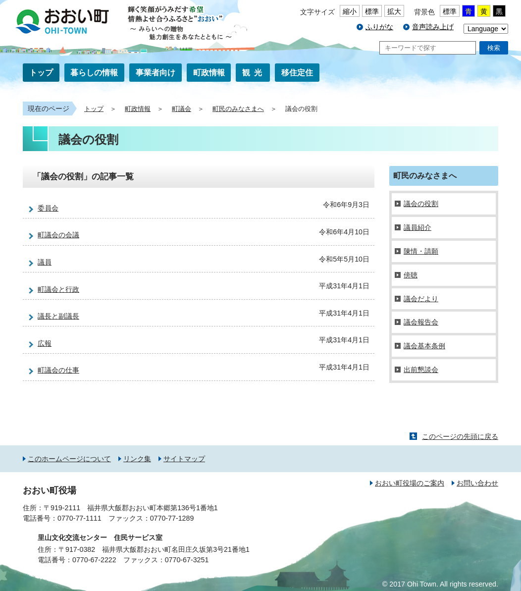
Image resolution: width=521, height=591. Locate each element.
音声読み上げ (433, 27)
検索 (493, 48)
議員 (45, 262)
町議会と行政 (58, 289)
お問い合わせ (477, 483)
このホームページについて (69, 459)
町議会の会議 (58, 235)
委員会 (48, 208)
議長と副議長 (58, 316)
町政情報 (209, 72)
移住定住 (297, 72)
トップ (41, 72)
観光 (254, 72)
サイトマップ (184, 459)
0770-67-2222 (94, 560)
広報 (45, 343)
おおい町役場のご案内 (409, 483)
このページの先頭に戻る (460, 436)
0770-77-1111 (79, 518)
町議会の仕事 (58, 370)
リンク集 (137, 459)
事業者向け (155, 72)
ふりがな (379, 27)
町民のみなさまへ (238, 109)
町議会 (181, 109)
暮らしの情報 (94, 72)
